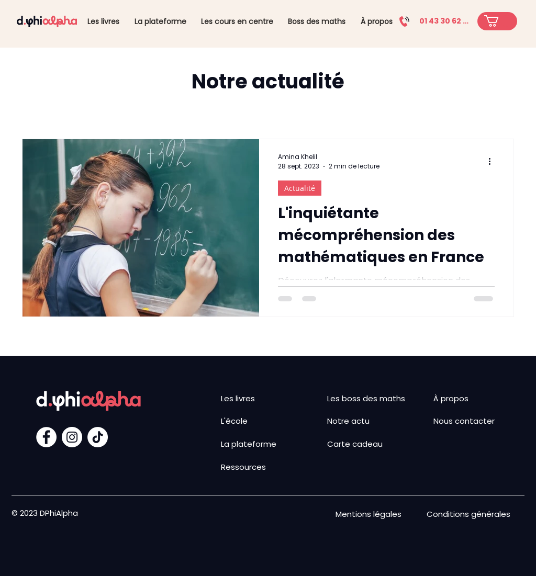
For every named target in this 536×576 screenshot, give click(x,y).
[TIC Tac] (97, 437)
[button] (498, 21)
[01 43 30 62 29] (432, 21)
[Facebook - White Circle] (46, 437)
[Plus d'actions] (493, 161)
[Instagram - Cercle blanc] (72, 437)
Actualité (299, 188)
